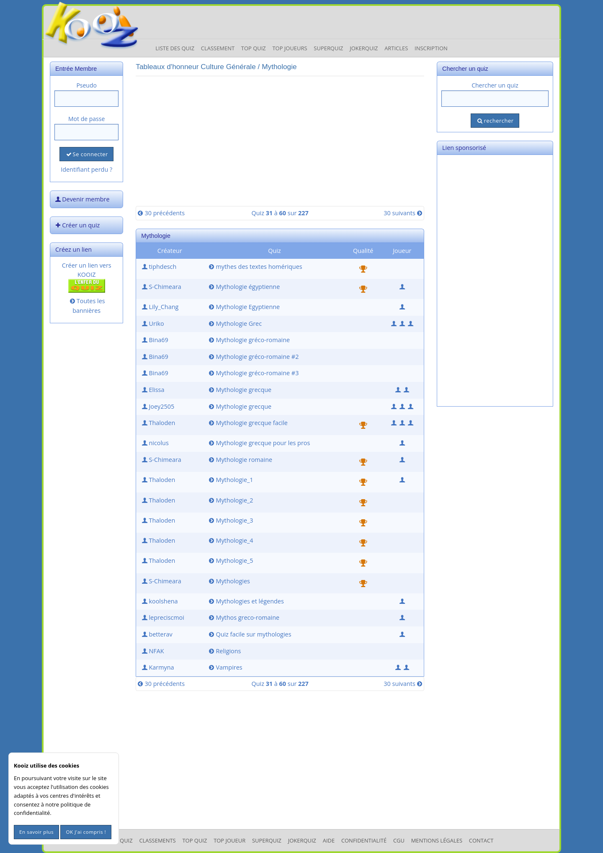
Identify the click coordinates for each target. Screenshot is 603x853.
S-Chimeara (160, 287)
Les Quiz (121, 840)
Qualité (363, 251)
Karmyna (157, 667)
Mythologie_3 (230, 520)
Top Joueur (229, 840)
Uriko (152, 323)
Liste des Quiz (174, 48)
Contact (481, 840)
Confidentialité (364, 840)
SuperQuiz (266, 840)
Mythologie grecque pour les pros (258, 443)
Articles (396, 48)
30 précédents (160, 213)
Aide (329, 840)
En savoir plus (36, 832)
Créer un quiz (77, 225)
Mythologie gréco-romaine (248, 340)
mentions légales (436, 840)
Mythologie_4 (230, 540)
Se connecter (86, 154)
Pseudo (86, 85)
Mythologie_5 (230, 560)
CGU (399, 840)
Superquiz (328, 48)
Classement (217, 48)
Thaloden (157, 423)
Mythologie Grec (234, 323)
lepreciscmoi (162, 617)
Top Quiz (253, 48)
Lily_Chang (159, 307)
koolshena (159, 601)
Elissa (152, 390)
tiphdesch (158, 267)
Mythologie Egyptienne (243, 307)
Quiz (274, 251)
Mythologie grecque (239, 390)
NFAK (152, 651)
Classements (157, 840)
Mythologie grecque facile (247, 423)
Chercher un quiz (495, 85)
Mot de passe (86, 119)
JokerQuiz (364, 48)
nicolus (154, 443)
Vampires (224, 667)
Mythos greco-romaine (243, 617)
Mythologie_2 (230, 500)
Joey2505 (157, 406)
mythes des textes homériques (254, 267)
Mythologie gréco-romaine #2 (253, 357)
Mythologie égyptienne (243, 287)
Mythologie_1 (230, 480)
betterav (156, 634)
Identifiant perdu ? (86, 169)
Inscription (431, 48)
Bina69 (154, 340)
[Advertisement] (280, 141)
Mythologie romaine (239, 460)
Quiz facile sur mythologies (249, 634)
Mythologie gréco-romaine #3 (253, 373)
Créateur (169, 251)
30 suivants (404, 213)
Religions (224, 651)
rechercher (494, 120)
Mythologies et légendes (245, 601)
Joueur (402, 251)
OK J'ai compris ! (86, 832)
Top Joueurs (289, 48)
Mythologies (228, 581)
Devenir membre (82, 199)
